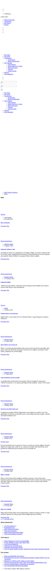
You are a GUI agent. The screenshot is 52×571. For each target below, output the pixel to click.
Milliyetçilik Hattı (9, 20)
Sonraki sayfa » (9, 519)
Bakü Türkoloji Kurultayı (11, 529)
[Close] (2, 90)
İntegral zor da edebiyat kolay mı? (9, 409)
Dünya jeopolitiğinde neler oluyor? (14, 556)
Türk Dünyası (12, 64)
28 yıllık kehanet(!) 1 (10, 526)
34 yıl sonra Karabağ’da (11, 544)
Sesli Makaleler (8, 74)
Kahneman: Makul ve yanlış (8, 249)
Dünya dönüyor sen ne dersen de (9, 344)
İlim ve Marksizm (5, 222)
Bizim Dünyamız (13, 67)
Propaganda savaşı (9, 527)
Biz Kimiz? (7, 23)
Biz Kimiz (7, 55)
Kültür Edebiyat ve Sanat (15, 66)
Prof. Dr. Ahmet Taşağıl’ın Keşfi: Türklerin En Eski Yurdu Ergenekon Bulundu (26, 549)
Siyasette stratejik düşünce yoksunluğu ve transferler (19, 564)
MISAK (3, 214)
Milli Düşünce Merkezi (11, 192)
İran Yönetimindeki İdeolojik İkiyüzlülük (16, 565)
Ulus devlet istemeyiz (10, 531)
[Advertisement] (26, 126)
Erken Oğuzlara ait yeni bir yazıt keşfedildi (16, 541)
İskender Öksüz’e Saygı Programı (9, 313)
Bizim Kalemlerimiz (14, 61)
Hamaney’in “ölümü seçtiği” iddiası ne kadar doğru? (19, 561)
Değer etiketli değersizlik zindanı (13, 532)
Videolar (10, 69)
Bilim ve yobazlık (5, 474)
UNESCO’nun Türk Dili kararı (13, 546)
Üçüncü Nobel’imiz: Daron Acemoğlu (10, 377)
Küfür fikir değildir (6, 282)
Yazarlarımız (8, 21)
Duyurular (7, 56)
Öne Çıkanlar (8, 63)
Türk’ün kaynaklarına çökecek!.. (13, 534)
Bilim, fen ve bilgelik (6, 509)
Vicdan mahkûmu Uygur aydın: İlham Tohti (17, 542)
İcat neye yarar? (5, 441)
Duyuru (3, 305)
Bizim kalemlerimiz (6, 241)
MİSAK (6, 72)
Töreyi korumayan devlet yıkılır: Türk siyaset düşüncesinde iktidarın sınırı (25, 562)
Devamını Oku (5, 226)
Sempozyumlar (12, 71)
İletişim (6, 24)
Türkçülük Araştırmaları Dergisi (13, 547)
